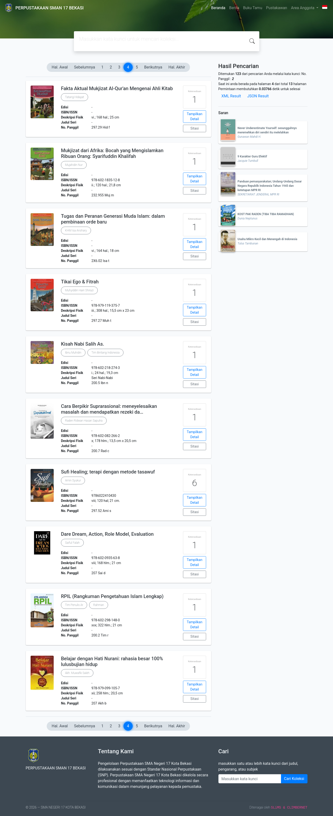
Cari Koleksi (294, 778)
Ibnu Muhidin (73, 352)
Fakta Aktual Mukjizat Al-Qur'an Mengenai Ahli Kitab (117, 88)
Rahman (98, 605)
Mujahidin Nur (74, 165)
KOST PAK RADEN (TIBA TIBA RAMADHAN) (266, 214)
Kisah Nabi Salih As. (82, 344)
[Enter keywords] (249, 778)
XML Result (231, 96)
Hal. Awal (60, 67)
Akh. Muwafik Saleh (77, 673)
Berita (234, 8)
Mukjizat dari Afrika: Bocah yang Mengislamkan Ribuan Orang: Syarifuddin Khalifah (112, 153)
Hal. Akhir (177, 67)
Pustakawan (276, 8)
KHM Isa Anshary (76, 230)
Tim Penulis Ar (74, 605)
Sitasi (194, 128)
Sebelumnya (84, 67)
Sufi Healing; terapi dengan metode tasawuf (108, 472)
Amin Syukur (73, 480)
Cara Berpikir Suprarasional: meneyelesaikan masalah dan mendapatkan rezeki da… (109, 409)
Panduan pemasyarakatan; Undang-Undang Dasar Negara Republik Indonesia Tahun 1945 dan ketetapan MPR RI (270, 186)
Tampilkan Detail (194, 116)
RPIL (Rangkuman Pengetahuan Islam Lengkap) (112, 596)
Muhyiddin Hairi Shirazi (79, 290)
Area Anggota (303, 8)
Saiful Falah (72, 542)
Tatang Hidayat (74, 97)
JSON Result (258, 96)
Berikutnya (153, 67)
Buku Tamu (252, 8)
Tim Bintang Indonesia (105, 352)
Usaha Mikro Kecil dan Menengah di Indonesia (267, 239)
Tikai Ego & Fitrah (80, 282)
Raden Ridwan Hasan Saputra (83, 420)
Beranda (218, 8)
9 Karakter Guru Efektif (252, 156)
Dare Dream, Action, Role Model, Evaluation (107, 534)
